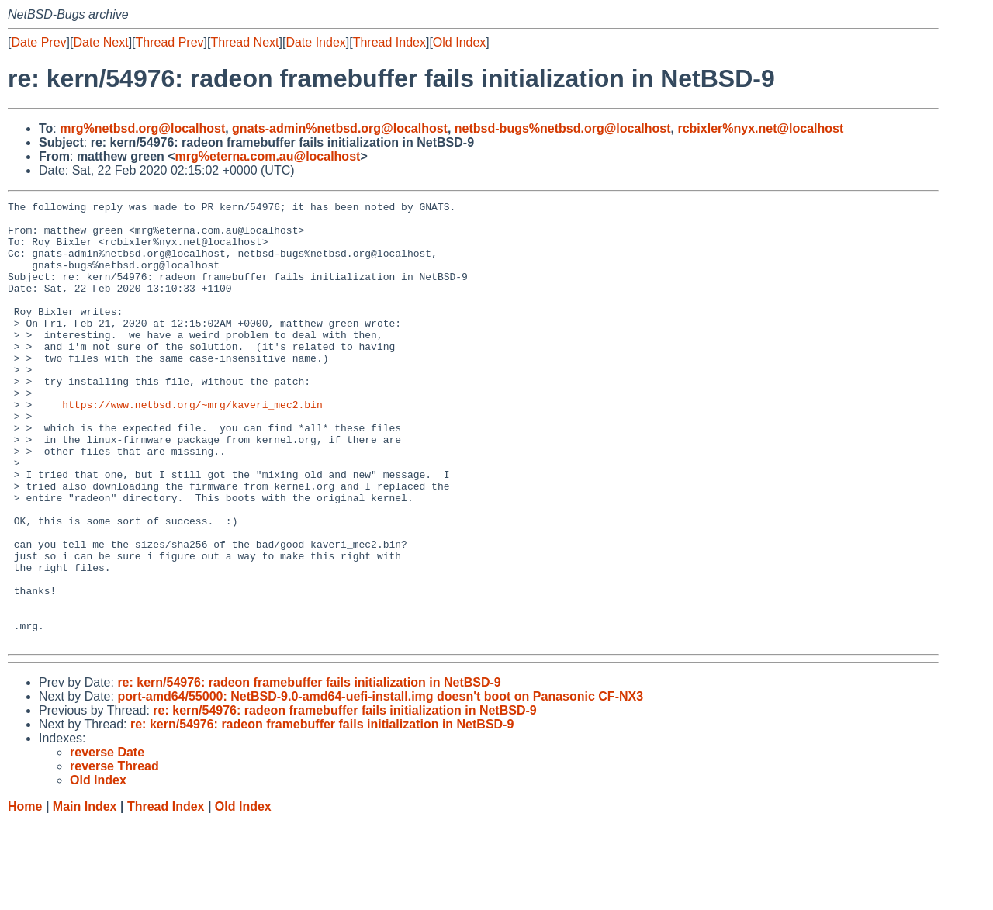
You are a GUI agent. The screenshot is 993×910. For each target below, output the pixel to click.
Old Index (459, 42)
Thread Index (389, 42)
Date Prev (38, 42)
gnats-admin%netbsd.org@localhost (340, 128)
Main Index (85, 894)
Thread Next (244, 42)
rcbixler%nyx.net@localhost (760, 128)
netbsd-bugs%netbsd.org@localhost (563, 128)
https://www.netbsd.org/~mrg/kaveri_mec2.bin (192, 446)
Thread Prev (170, 42)
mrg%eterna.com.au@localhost (268, 156)
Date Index (315, 42)
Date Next (100, 42)
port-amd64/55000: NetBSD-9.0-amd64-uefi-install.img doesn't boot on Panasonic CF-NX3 (380, 784)
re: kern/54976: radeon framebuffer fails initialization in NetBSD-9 (308, 770)
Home (25, 894)
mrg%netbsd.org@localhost (142, 128)
